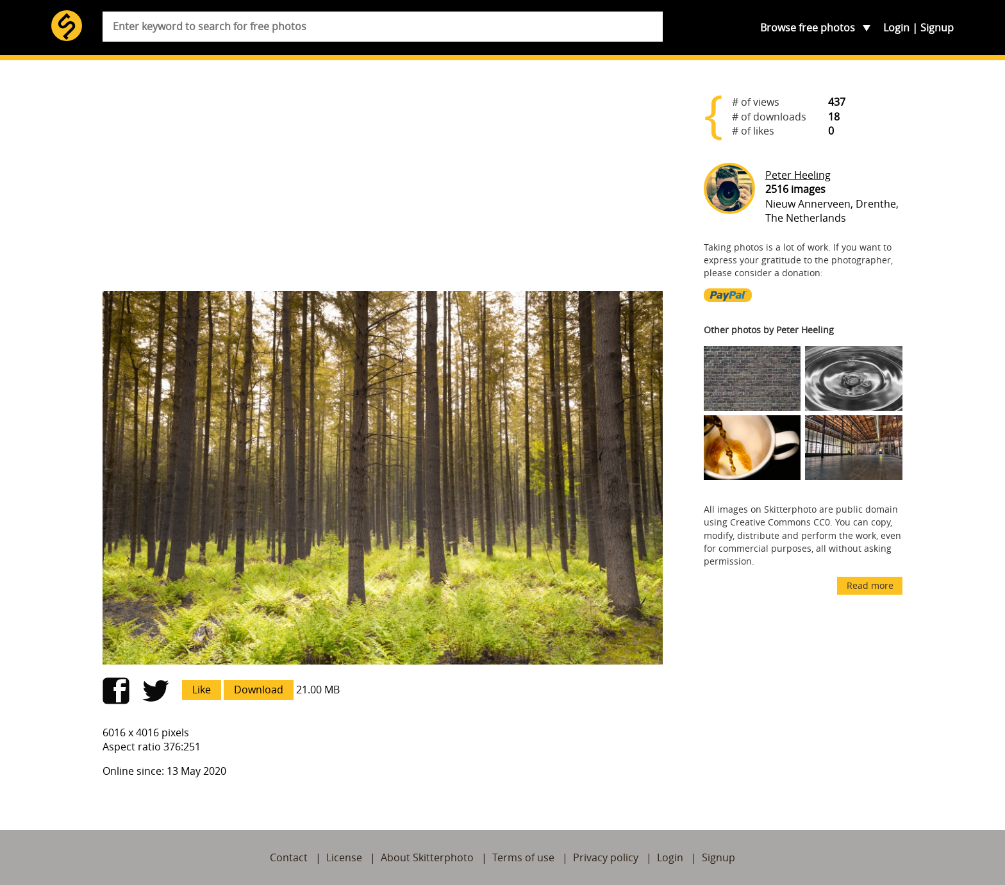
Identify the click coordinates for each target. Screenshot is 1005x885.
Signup (937, 28)
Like (201, 689)
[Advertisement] (383, 180)
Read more (870, 585)
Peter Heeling (798, 175)
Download (258, 689)
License (344, 857)
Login (896, 28)
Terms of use (523, 857)
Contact (289, 857)
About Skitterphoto (427, 857)
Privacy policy (605, 857)
